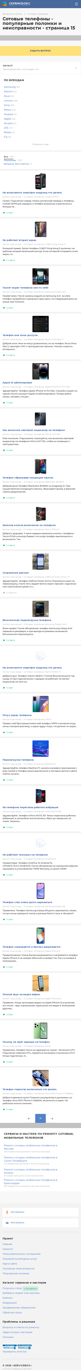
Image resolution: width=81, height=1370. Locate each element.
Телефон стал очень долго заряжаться (27, 902)
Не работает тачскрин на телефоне (25, 855)
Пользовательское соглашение (22, 1254)
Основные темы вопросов (18, 1269)
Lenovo (10, 100)
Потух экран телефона (17, 715)
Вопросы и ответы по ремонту (21, 1327)
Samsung (12, 87)
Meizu (10, 110)
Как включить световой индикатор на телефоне (34, 430)
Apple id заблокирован (17, 383)
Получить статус (12, 1288)
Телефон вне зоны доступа (20, 335)
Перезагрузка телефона (18, 760)
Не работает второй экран (19, 240)
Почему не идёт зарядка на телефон (26, 1042)
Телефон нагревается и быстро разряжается (31, 947)
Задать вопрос (40, 51)
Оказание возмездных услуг (20, 1259)
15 (40, 1118)
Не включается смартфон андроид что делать (32, 193)
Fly (7, 137)
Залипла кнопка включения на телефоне (29, 525)
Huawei (10, 114)
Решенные (13, 160)
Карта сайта (10, 1264)
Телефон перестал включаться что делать (29, 1089)
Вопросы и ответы (15, 14)
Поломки (8, 1337)
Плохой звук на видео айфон (21, 994)
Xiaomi (10, 91)
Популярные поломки (16, 1273)
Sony (9, 105)
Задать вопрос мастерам (17, 1332)
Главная (7, 1244)
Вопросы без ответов (18, 164)
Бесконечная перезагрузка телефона (27, 620)
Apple (9, 119)
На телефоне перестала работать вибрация (30, 807)
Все (8, 157)
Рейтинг (8, 1298)
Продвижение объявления (19, 1308)
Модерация (10, 1303)
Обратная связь (12, 1313)
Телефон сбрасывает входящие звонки (28, 478)
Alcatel (10, 123)
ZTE (8, 128)
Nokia (9, 132)
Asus (9, 96)
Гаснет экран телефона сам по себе (25, 288)
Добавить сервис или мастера (21, 1293)
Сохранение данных (16, 573)
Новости (8, 1249)
